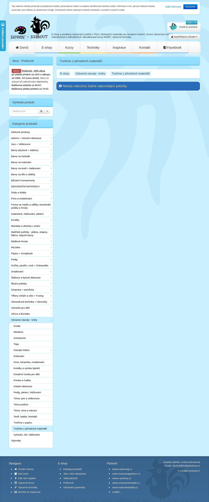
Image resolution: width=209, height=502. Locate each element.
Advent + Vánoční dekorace (26, 138)
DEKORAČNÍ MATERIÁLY (25, 186)
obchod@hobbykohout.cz (186, 465)
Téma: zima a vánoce (25, 410)
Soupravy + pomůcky (22, 289)
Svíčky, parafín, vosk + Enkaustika (29, 265)
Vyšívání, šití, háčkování (27, 434)
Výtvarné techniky (26, 487)
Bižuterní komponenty (23, 180)
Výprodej (16, 440)
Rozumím (190, 6)
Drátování (19, 356)
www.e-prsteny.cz (121, 478)
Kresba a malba (22, 380)
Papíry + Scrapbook (22, 253)
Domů (22, 47)
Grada (17, 325)
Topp (16, 344)
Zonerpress (20, 338)
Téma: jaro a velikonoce (27, 398)
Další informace (173, 6)
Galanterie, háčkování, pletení (27, 213)
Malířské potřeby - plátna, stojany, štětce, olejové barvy (29, 234)
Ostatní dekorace (23, 386)
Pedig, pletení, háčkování (27, 392)
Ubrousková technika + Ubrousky (29, 301)
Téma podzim (21, 404)
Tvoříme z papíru (23, 422)
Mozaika (15, 247)
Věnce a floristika (20, 313)
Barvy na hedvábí (20, 156)
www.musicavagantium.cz (126, 473)
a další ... (117, 492)
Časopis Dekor (22, 350)
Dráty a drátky (18, 192)
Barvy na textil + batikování (25, 168)
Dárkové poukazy (20, 132)
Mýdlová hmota (19, 241)
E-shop (47, 47)
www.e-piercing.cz (122, 469)
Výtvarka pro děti (20, 307)
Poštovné (27, 71)
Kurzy (69, 47)
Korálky (15, 220)
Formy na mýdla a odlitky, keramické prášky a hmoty (31, 206)
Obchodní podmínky (74, 487)
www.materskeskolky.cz (125, 487)
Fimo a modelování (21, 198)
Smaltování (17, 271)
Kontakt (144, 47)
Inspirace (119, 47)
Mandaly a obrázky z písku (25, 226)
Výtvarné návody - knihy (24, 319)
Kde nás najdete (25, 478)
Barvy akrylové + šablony (24, 150)
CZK (190, 22)
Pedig (14, 259)
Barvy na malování (21, 162)
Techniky (93, 47)
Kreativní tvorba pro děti (27, 374)
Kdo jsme (21, 473)
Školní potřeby (19, 283)
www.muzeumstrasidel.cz (126, 482)
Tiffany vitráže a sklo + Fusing (27, 295)
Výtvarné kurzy (24, 482)
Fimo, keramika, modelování (29, 362)
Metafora (18, 332)
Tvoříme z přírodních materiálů (30, 428)
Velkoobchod (70, 478)
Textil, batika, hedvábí (25, 416)
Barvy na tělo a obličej (23, 174)
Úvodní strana (23, 469)
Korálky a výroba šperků (27, 368)
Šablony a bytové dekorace (26, 277)
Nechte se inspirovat (27, 492)
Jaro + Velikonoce (21, 144)
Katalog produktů (72, 469)
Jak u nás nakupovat (74, 473)
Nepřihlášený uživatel (184, 36)
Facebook (172, 47)
